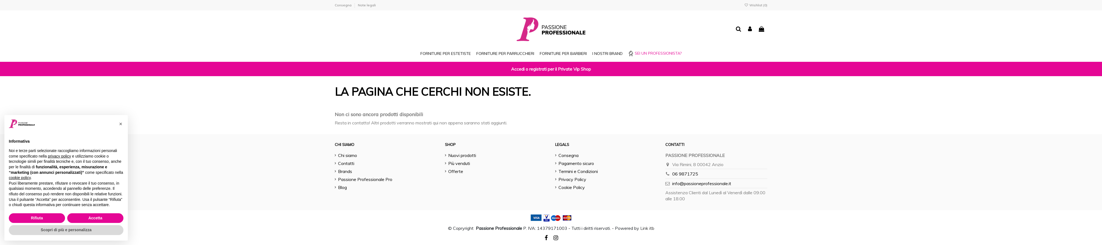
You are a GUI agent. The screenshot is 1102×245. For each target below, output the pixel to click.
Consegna (343, 5)
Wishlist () (755, 5)
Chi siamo (347, 155)
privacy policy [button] (59, 156)
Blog (342, 187)
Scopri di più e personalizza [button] (66, 230)
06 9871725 (685, 174)
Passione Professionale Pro (365, 179)
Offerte (455, 171)
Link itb (647, 228)
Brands (345, 171)
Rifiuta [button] (37, 218)
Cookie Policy (571, 187)
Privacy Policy (572, 179)
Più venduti (459, 163)
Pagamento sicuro (576, 163)
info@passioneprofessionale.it (701, 183)
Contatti (346, 163)
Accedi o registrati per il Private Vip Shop (551, 69)
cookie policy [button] (20, 177)
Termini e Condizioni (578, 171)
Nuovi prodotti (462, 155)
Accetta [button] (95, 218)
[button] (120, 123)
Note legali (367, 5)
